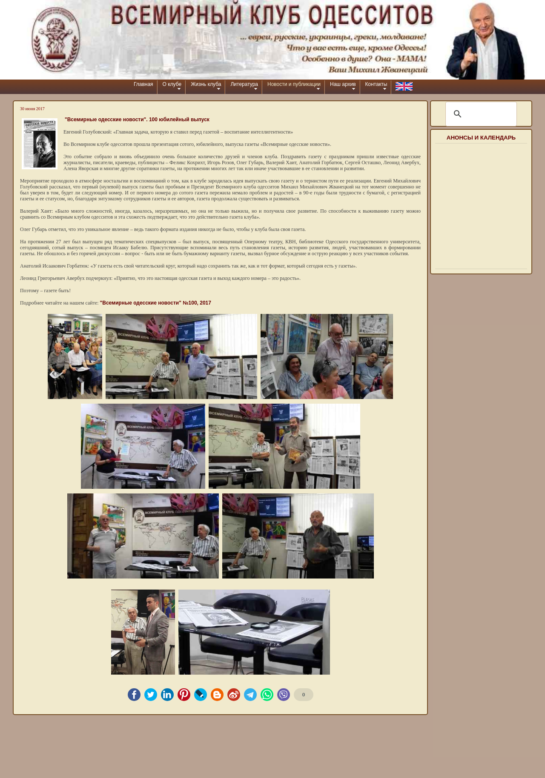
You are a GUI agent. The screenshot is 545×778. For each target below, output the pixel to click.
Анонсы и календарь (481, 137)
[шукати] (480, 114)
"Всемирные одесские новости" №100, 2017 (155, 303)
